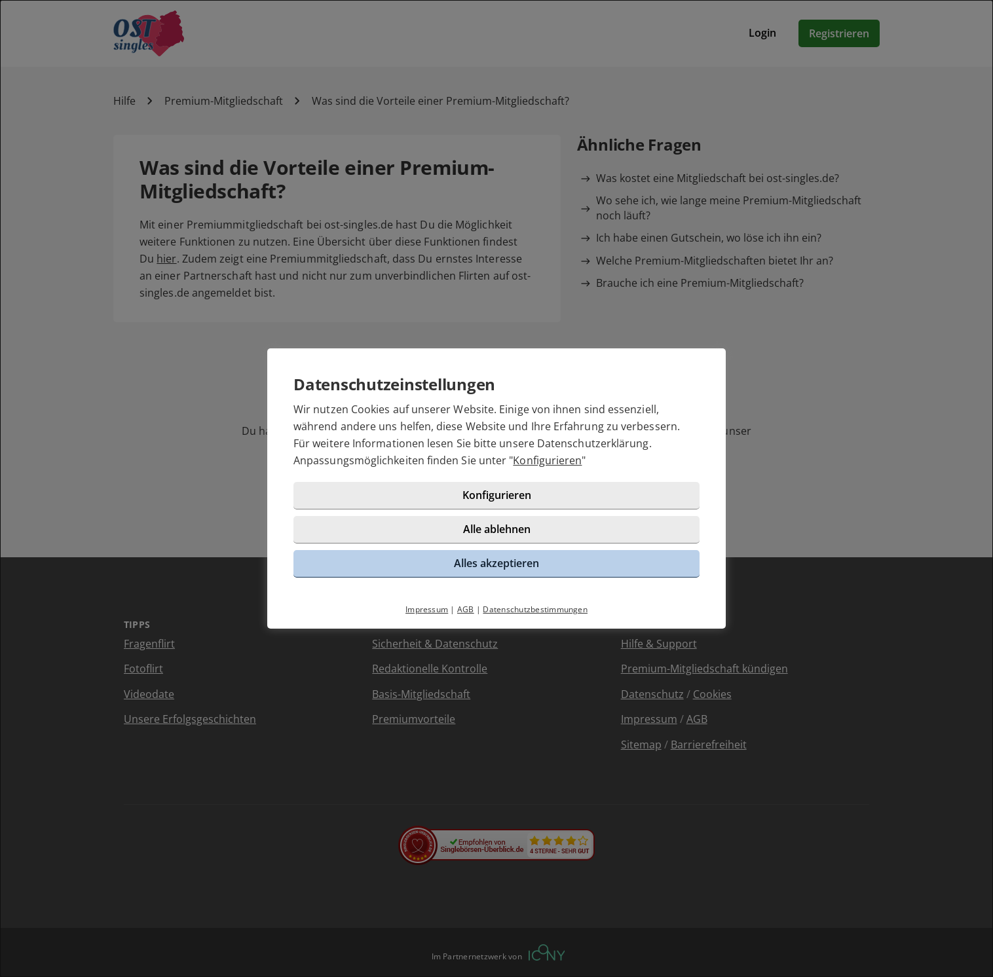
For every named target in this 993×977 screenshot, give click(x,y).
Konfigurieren (547, 460)
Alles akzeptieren (496, 563)
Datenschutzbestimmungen (535, 609)
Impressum (426, 609)
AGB (465, 609)
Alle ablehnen (497, 529)
